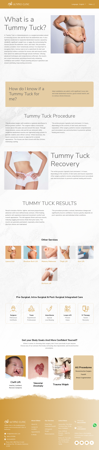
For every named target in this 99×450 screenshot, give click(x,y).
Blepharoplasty (49, 434)
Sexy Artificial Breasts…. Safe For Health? (64, 433)
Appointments (35, 432)
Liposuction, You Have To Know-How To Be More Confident (65, 426)
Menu (92, 4)
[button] (78, 4)
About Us (34, 424)
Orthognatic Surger (48, 430)
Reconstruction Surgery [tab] (83, 371)
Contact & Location (34, 428)
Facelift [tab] (83, 374)
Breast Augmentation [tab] (83, 378)
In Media (33, 435)
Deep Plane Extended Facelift (50, 425)
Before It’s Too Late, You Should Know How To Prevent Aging (64, 441)
